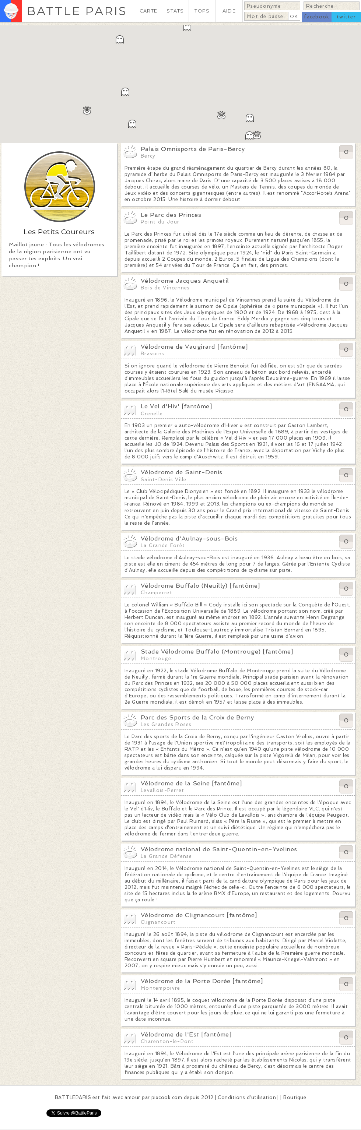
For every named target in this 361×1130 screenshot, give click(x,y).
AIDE (229, 11)
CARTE (148, 11)
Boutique (294, 1097)
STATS (175, 11)
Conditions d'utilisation (247, 1097)
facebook (316, 17)
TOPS (202, 11)
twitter (346, 17)
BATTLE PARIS (77, 11)
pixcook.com (166, 1097)
